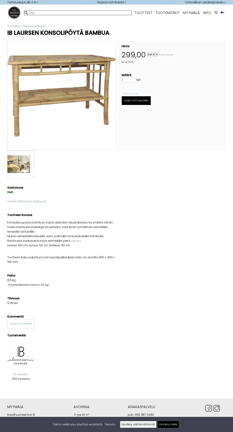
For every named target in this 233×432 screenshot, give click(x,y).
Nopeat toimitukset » (111, 2)
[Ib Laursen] (20, 363)
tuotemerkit (167, 12)
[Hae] (78, 13)
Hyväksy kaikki (168, 424)
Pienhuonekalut (34, 26)
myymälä (191, 12)
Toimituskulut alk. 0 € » (22, 2)
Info (207, 12)
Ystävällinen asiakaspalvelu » (205, 2)
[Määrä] (129, 80)
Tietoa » (110, 424)
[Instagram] (216, 409)
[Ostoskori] (216, 13)
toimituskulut (167, 54)
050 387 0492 (144, 415)
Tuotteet (144, 12)
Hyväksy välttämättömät (138, 424)
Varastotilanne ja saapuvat (26, 201)
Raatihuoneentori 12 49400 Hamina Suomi (21, 415)
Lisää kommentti (21, 323)
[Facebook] (208, 409)
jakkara (76, 241)
